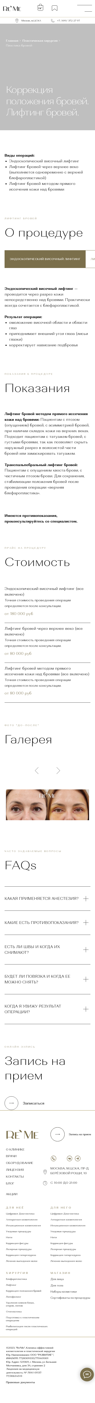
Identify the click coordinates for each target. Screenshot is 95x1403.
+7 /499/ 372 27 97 (68, 20)
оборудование (19, 1162)
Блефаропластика (16, 1279)
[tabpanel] (47, 318)
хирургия (17, 1273)
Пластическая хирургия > (41, 40)
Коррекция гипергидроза (21, 1255)
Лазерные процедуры (19, 1249)
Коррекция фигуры (17, 1243)
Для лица (57, 1279)
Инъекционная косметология (23, 1225)
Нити (9, 1237)
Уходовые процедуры (18, 1231)
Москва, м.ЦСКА (31, 20)
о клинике (15, 1149)
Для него (61, 1207)
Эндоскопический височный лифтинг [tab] (45, 259)
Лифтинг (11, 1285)
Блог (10, 1183)
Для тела (56, 1285)
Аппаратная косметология (21, 1219)
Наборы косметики (63, 1291)
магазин (60, 1273)
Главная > (13, 40)
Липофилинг (13, 1297)
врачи (11, 1156)
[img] (12, 8)
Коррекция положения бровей (23, 1291)
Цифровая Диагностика (20, 1213)
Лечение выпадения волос (21, 1261)
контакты (15, 1176)
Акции (11, 1194)
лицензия (15, 1169)
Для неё (15, 1207)
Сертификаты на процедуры (70, 1297)
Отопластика (14, 1311)
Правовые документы (20, 1382)
